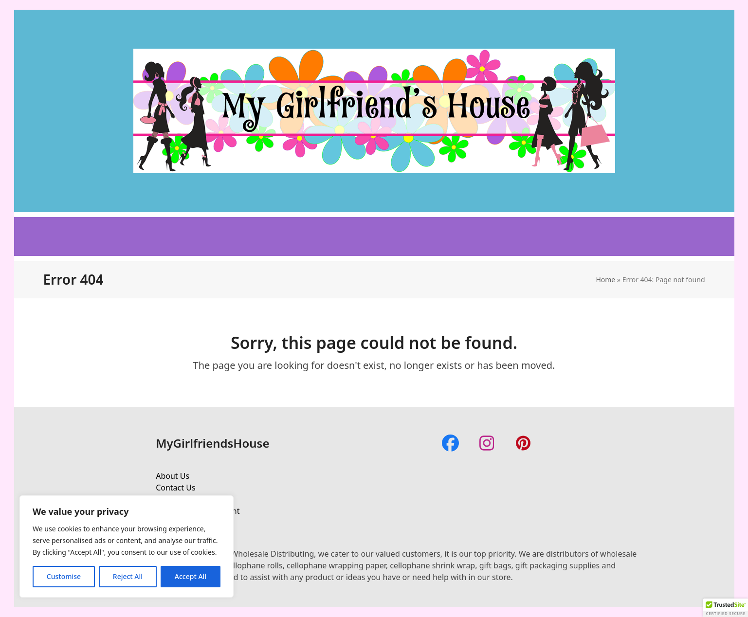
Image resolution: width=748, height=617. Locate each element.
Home (605, 279)
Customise (64, 576)
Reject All (128, 576)
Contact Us (175, 487)
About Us (172, 476)
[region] (126, 546)
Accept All (190, 576)
